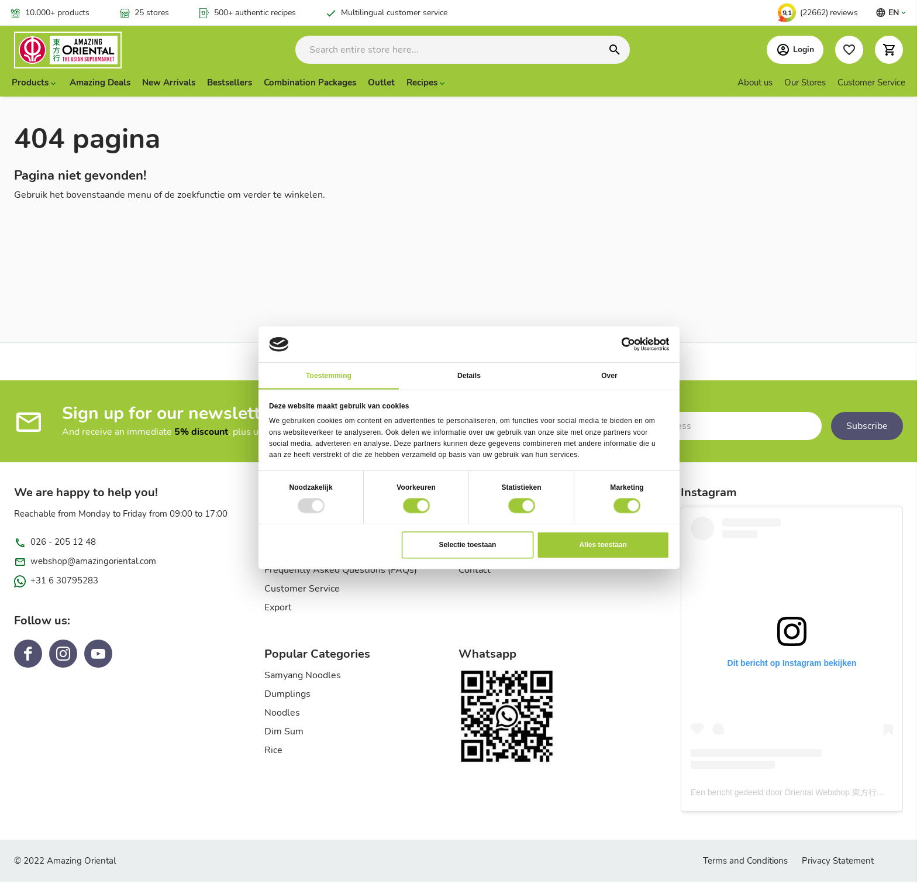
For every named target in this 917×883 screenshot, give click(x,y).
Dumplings (287, 695)
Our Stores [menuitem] (805, 84)
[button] (889, 50)
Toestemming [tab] (328, 375)
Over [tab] (609, 375)
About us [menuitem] (755, 84)
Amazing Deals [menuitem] (100, 84)
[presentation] (35, 84)
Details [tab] (469, 375)
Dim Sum (284, 732)
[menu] (458, 84)
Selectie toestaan (467, 544)
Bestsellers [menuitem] (229, 84)
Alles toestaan (602, 544)
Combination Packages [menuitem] (310, 84)
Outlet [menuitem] (381, 84)
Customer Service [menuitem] (871, 84)
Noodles (282, 713)
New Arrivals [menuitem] (168, 84)
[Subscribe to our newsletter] (697, 427)
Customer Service (302, 589)
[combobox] (462, 50)
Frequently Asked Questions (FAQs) (340, 571)
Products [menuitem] (30, 84)
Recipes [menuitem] (421, 84)
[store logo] (81, 51)
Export (278, 608)
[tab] (361, 658)
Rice (273, 751)
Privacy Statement (838, 862)
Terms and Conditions (745, 862)
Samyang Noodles (302, 676)
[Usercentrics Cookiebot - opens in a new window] (628, 344)
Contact (474, 571)
